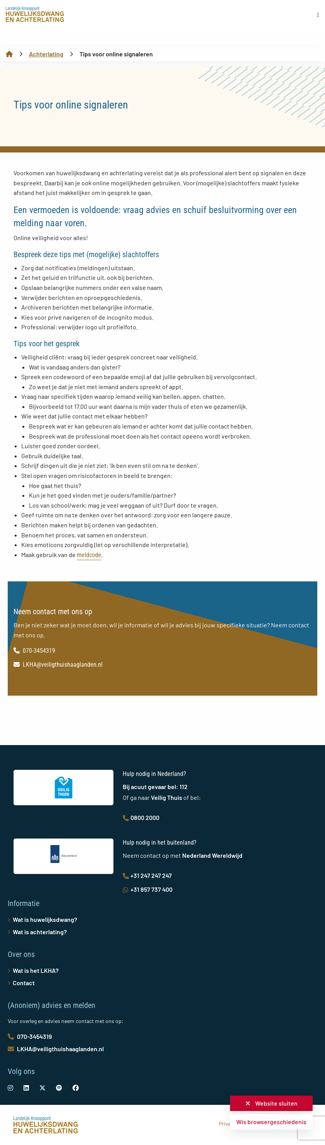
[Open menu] (318, 15)
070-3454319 (34, 650)
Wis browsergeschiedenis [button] (271, 1121)
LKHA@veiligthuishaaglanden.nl (58, 664)
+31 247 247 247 (147, 875)
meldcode (89, 555)
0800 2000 (141, 817)
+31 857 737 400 (148, 889)
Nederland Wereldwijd (212, 855)
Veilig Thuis (166, 797)
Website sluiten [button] (271, 1103)
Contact (24, 982)
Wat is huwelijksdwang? (45, 919)
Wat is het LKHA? (36, 970)
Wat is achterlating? (40, 931)
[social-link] (10, 1087)
